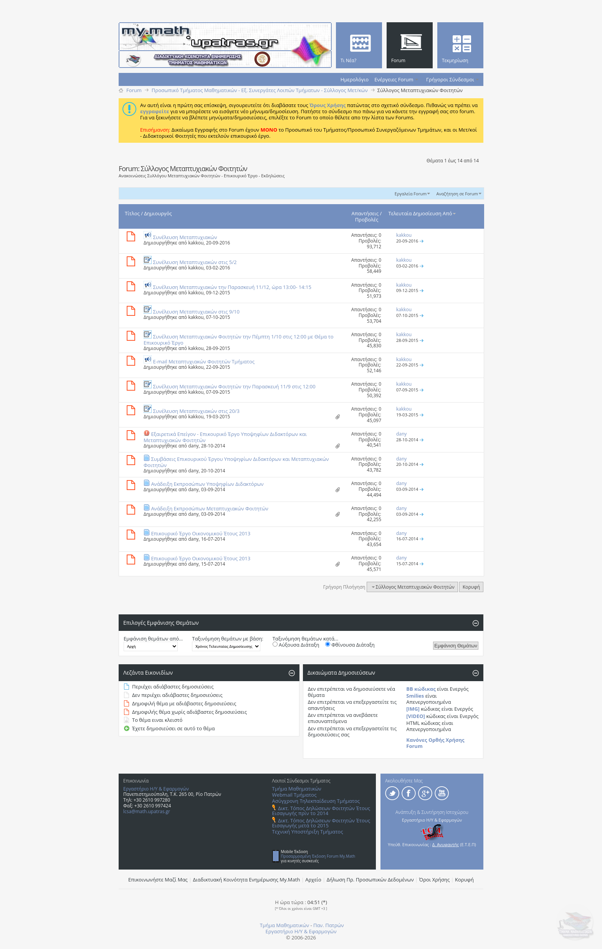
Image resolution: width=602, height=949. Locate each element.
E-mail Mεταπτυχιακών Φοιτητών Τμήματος (204, 361)
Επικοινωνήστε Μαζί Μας (158, 879)
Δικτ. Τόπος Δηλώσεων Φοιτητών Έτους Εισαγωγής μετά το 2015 (321, 823)
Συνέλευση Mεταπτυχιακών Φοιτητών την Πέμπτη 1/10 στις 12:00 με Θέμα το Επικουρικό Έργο (239, 339)
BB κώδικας (420, 688)
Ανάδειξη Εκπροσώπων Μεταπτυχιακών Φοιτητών (209, 508)
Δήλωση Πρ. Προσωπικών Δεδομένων (370, 879)
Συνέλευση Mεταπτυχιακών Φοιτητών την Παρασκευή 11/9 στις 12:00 (234, 386)
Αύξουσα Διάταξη (296, 645)
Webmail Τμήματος (294, 794)
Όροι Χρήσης (434, 879)
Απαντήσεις (365, 213)
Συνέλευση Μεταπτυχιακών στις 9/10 (196, 311)
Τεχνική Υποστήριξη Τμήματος (307, 831)
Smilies (415, 695)
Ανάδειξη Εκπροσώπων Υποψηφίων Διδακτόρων (207, 483)
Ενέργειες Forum (393, 79)
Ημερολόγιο (355, 79)
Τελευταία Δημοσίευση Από (423, 213)
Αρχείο (313, 879)
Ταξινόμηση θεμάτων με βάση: (227, 638)
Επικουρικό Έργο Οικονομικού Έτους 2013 (200, 533)
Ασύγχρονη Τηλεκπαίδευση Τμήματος (316, 800)
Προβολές (367, 219)
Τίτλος (132, 213)
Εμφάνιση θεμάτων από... (153, 638)
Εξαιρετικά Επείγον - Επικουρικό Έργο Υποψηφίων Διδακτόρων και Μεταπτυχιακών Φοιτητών (225, 437)
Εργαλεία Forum (411, 193)
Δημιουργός (158, 213)
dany (193, 445)
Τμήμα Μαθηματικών (296, 788)
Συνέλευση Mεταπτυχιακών (185, 237)
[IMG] (413, 708)
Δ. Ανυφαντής (445, 844)
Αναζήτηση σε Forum (457, 193)
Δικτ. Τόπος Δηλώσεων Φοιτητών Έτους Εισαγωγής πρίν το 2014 (321, 811)
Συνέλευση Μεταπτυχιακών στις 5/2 (195, 262)
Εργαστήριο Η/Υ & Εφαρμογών (156, 789)
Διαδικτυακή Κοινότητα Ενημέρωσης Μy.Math (246, 879)
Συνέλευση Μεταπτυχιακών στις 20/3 (196, 411)
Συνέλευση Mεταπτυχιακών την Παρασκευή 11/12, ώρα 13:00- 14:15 (232, 287)
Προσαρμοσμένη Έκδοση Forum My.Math (318, 856)
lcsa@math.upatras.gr (146, 811)
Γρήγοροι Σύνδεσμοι (450, 79)
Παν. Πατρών (328, 925)
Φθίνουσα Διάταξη (350, 645)
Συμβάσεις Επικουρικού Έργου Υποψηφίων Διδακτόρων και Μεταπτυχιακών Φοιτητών (236, 462)
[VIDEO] (415, 716)
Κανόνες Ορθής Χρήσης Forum (435, 742)
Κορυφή (471, 587)
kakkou (195, 242)
